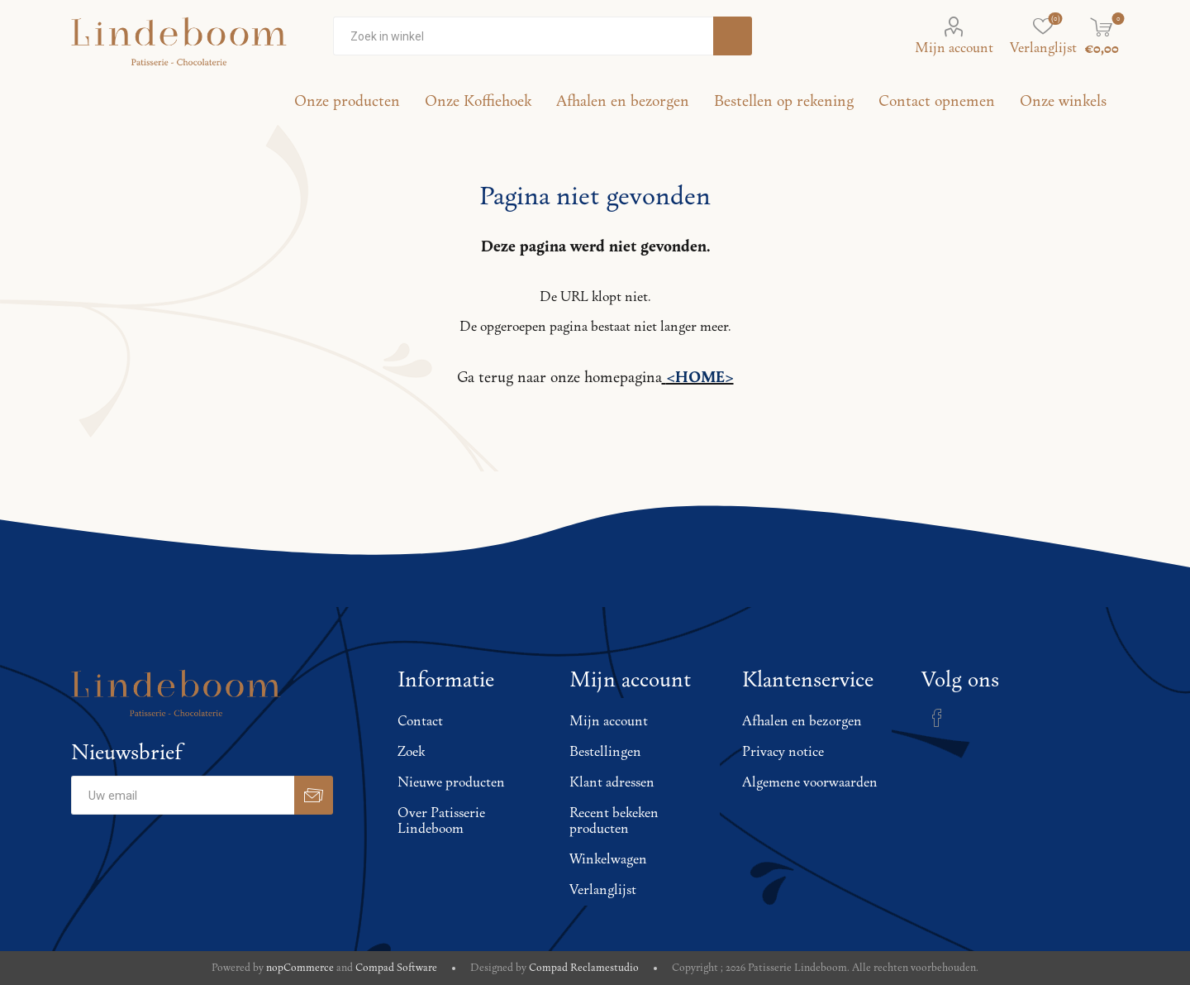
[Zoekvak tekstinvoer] (523, 36)
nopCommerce (300, 968)
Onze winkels (1063, 101)
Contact (420, 721)
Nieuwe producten (451, 783)
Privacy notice (783, 752)
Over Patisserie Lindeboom (441, 821)
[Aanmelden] (182, 795)
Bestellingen (605, 752)
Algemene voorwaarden (810, 783)
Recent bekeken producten (614, 821)
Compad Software (396, 968)
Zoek (411, 752)
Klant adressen (611, 783)
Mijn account (954, 48)
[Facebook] (937, 718)
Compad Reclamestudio (584, 968)
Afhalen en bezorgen (802, 721)
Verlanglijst (602, 890)
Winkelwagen (608, 860)
